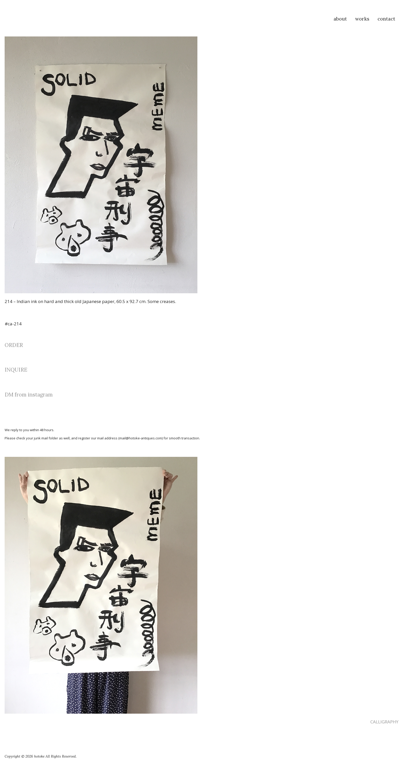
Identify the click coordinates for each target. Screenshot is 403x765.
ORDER (14, 345)
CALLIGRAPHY (384, 722)
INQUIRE (16, 369)
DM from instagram (29, 394)
